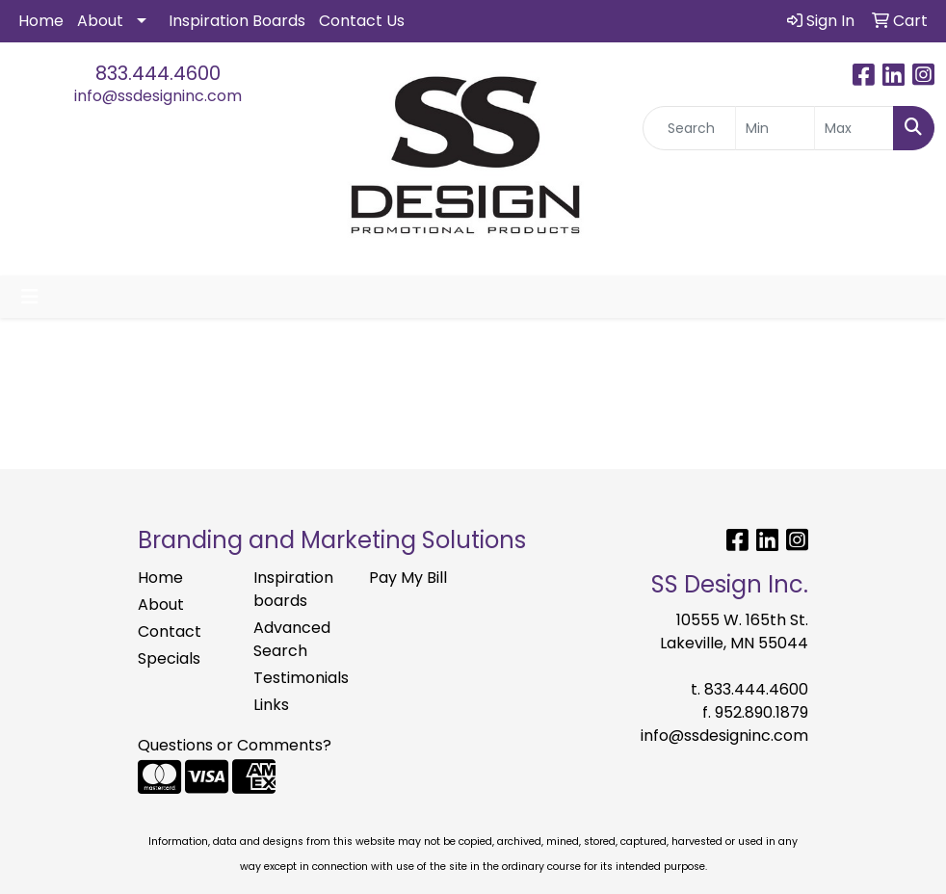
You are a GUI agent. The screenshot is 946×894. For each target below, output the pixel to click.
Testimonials (299, 678)
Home (41, 21)
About (100, 21)
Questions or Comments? (234, 745)
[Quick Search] (690, 128)
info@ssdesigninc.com (158, 96)
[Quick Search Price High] (854, 128)
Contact (169, 631)
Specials (169, 658)
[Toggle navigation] (30, 296)
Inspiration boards (293, 589)
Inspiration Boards (237, 21)
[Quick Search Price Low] (775, 128)
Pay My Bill (408, 577)
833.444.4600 (158, 73)
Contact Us (362, 21)
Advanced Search (291, 639)
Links (271, 705)
